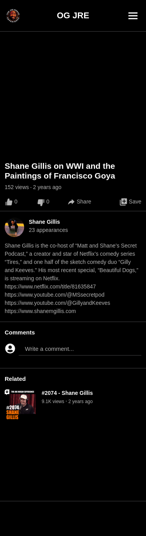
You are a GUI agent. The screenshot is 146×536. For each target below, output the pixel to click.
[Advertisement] (73, 518)
